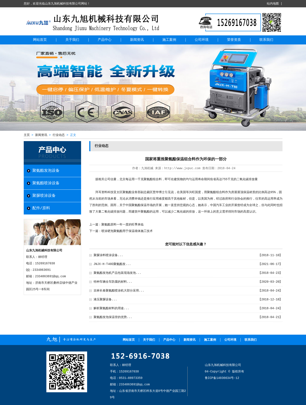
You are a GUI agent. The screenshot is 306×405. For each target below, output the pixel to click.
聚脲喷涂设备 (44, 196)
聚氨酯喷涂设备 (46, 183)
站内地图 (273, 3)
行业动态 (59, 135)
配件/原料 (41, 208)
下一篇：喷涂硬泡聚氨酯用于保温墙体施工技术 (121, 231)
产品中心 (104, 40)
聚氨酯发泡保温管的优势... (113, 317)
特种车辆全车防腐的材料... (113, 282)
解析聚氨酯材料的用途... (111, 308)
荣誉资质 (234, 40)
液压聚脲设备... (105, 299)
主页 (27, 135)
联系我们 (266, 40)
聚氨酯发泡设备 (46, 171)
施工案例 (169, 40)
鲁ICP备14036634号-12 (222, 378)
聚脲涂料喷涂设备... (108, 255)
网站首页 (40, 40)
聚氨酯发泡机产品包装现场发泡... (117, 273)
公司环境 (202, 40)
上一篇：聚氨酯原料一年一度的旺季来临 (116, 224)
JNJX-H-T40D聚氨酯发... (112, 264)
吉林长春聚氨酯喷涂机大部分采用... (119, 290)
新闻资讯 (137, 40)
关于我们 (72, 40)
